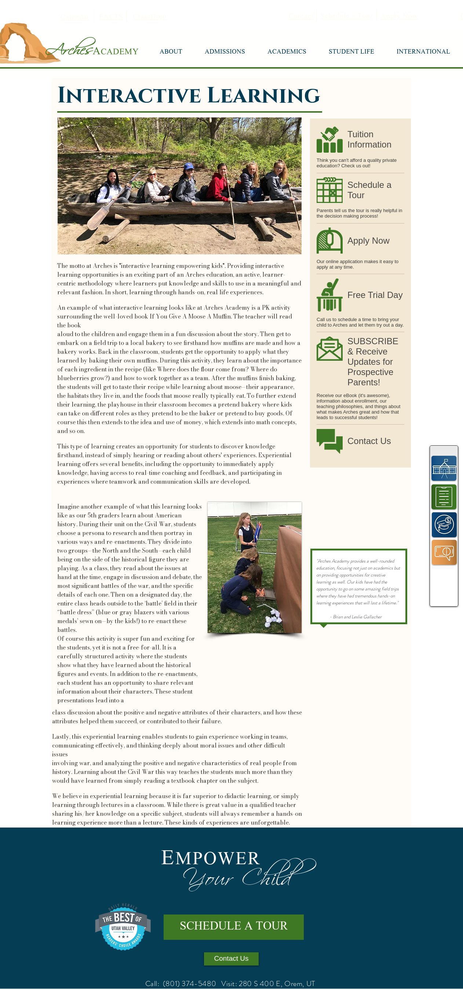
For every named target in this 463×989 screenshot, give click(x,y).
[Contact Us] (231, 959)
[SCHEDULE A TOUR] (234, 927)
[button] (171, 52)
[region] (444, 468)
